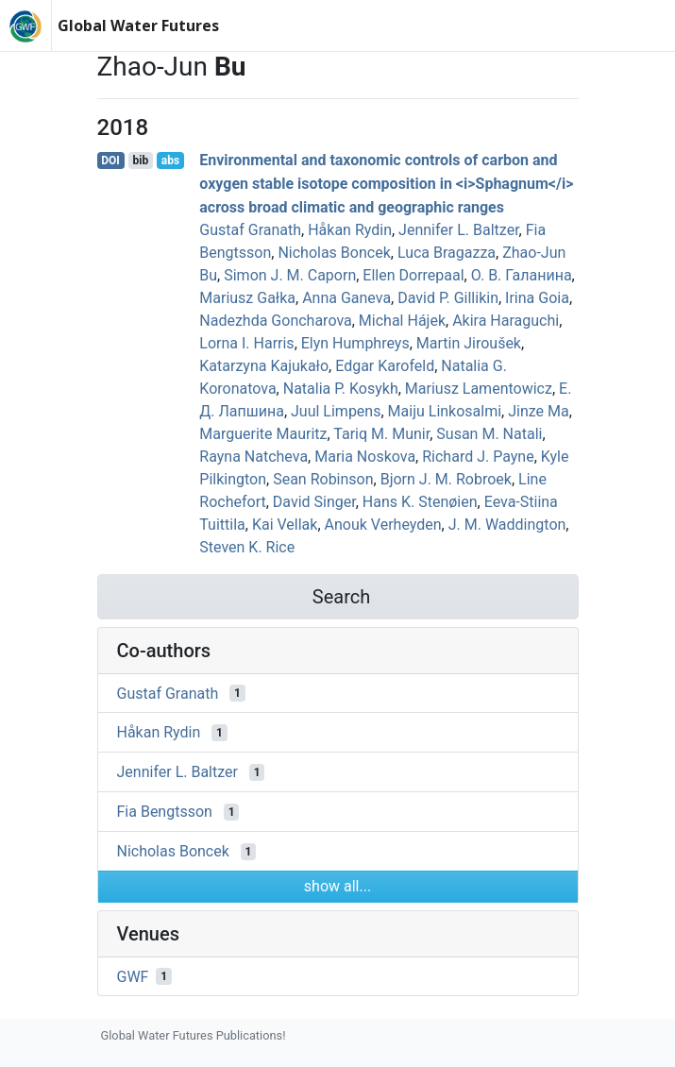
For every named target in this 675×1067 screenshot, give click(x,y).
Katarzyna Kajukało (264, 366)
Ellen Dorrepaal (413, 275)
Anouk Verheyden (383, 525)
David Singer (314, 502)
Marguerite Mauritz (263, 434)
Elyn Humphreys (355, 343)
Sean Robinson (323, 479)
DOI (110, 160)
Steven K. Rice (247, 547)
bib (140, 160)
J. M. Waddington (507, 525)
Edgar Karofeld (384, 366)
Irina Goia (537, 298)
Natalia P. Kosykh (340, 389)
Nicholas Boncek (334, 253)
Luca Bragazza (446, 253)
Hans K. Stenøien (420, 502)
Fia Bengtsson (164, 812)
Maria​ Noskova (364, 457)
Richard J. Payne (477, 457)
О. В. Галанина (521, 275)
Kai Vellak (285, 525)
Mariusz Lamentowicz (478, 389)
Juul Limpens (335, 411)
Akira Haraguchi (505, 321)
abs (170, 160)
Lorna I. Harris (246, 343)
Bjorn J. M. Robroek (446, 479)
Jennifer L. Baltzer (458, 230)
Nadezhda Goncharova (275, 321)
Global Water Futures (138, 25)
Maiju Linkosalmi (445, 411)
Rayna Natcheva (253, 457)
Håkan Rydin (350, 230)
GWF (133, 976)
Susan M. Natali (489, 434)
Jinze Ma (538, 411)
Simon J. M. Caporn (290, 275)
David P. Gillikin (447, 298)
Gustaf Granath (250, 230)
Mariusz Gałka (247, 298)
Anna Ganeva (346, 298)
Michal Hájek (402, 321)
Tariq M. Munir (381, 434)
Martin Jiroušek (468, 343)
